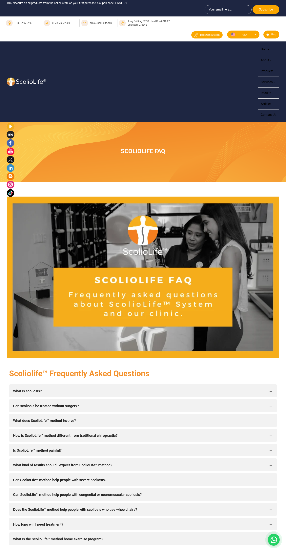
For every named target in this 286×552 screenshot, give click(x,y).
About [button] (265, 60)
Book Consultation (207, 35)
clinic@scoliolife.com (101, 23)
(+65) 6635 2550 (61, 23)
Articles (266, 104)
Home (265, 49)
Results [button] (266, 93)
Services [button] (267, 82)
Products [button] (267, 71)
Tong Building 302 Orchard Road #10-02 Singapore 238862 (149, 23)
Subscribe (266, 9)
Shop (271, 34)
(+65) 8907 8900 (23, 23)
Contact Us (268, 115)
